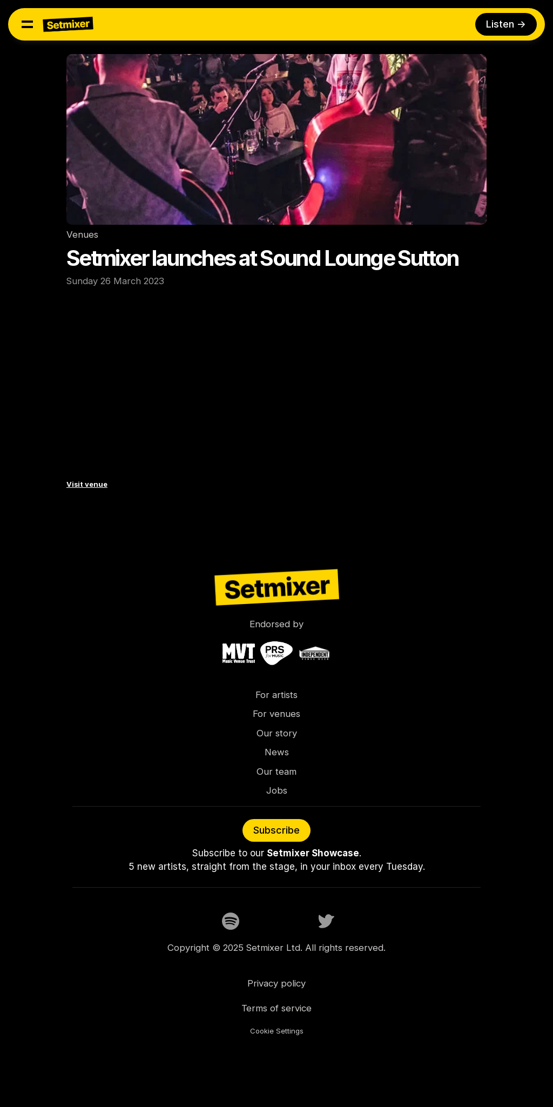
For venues (276, 713)
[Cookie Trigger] (277, 1031)
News (277, 752)
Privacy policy (276, 983)
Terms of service (276, 1008)
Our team (276, 771)
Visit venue (86, 484)
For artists (276, 694)
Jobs (276, 790)
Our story (277, 733)
